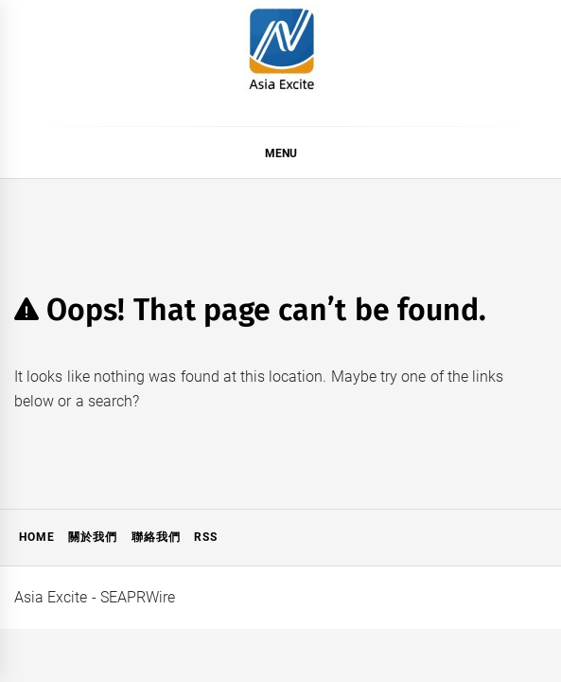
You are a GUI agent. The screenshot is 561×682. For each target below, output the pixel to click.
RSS (206, 537)
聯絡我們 (156, 537)
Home (37, 537)
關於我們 (92, 537)
